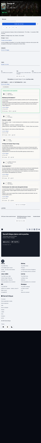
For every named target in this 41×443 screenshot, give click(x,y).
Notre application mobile (6, 368)
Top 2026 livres (24, 343)
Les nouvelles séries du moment (28, 338)
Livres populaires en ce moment (28, 348)
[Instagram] (32, 284)
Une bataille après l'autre (7, 334)
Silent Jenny (4, 357)
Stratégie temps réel (20, 34)
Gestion (16, 90)
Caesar (7, 92)
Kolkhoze (23, 346)
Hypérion (10, 147)
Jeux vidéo (4, 341)
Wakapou (10, 236)
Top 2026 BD (4, 353)
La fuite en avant (24, 355)
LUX (22, 357)
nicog (9, 193)
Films (3, 330)
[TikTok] (34, 284)
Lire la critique (5, 161)
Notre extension (4, 370)
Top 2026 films (4, 332)
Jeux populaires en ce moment (8, 348)
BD (2, 351)
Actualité (3, 338)
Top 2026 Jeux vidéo (6, 343)
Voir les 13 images (5, 104)
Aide (2, 372)
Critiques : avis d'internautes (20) (13, 136)
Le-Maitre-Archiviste (12, 215)
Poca (9, 169)
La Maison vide (24, 344)
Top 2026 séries (24, 332)
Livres (23, 341)
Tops (2, 116)
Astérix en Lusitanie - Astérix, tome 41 (9, 355)
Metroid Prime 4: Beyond (6, 346)
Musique (23, 351)
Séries (23, 330)
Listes (3, 261)
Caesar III (26, 34)
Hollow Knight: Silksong (6, 344)
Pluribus (23, 334)
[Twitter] (27, 284)
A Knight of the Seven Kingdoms (28, 336)
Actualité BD (4, 359)
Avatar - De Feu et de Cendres (8, 336)
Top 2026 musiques (25, 353)
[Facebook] (29, 284)
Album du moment (25, 359)
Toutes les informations (6, 95)
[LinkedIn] (36, 284)
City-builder (21, 90)
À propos (3, 366)
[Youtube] (39, 284)
